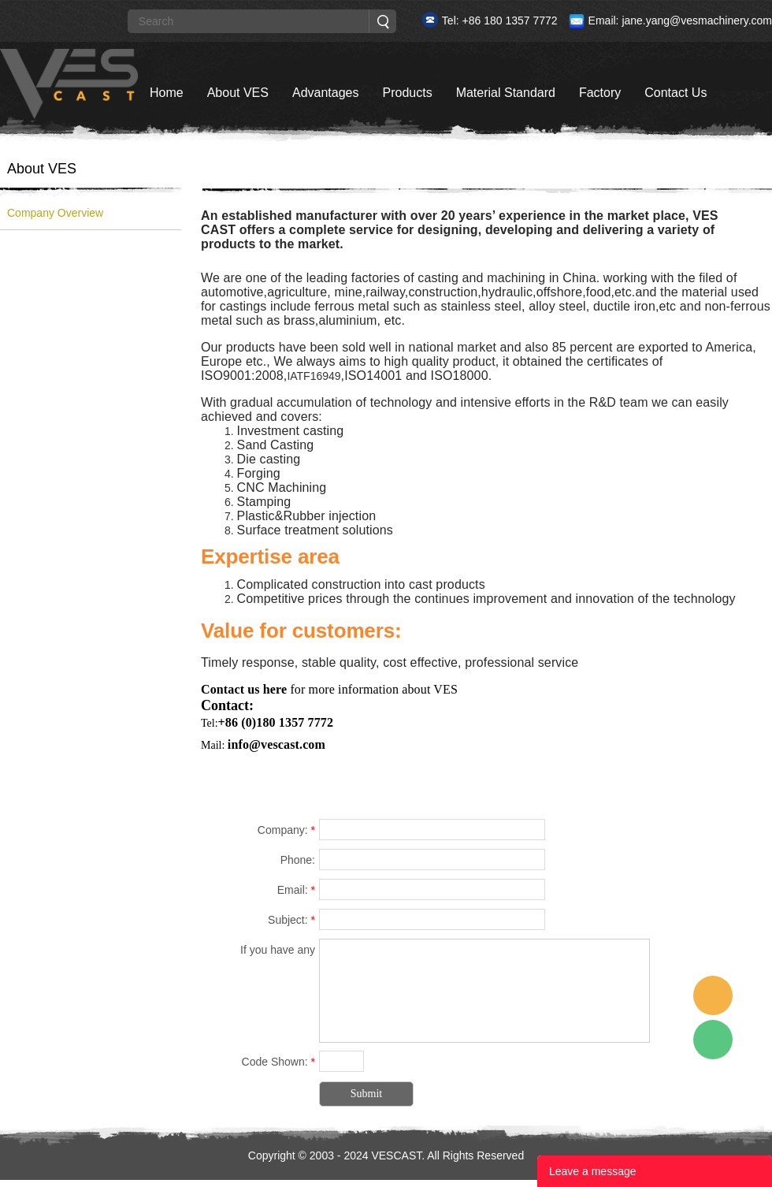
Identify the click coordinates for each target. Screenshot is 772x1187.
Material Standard (505, 92)
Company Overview (55, 213)
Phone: (297, 860)
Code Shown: (278, 1061)
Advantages (325, 92)
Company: (286, 830)
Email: (296, 890)
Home (167, 92)
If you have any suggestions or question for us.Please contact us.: (260, 952)
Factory (600, 92)
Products (407, 92)
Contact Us (675, 92)
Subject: (291, 920)
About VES (238, 92)
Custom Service (713, 995)
